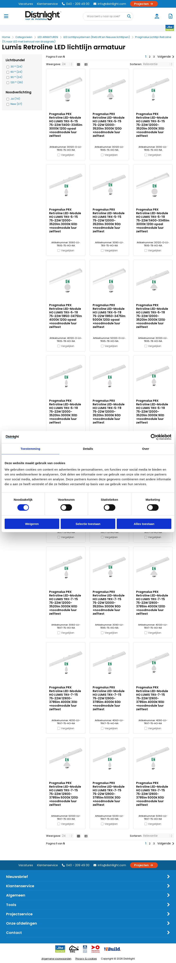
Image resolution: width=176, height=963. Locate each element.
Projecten (144, 4)
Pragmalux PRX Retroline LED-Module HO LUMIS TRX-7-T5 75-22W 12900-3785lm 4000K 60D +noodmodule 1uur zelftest (109, 698)
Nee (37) (16, 104)
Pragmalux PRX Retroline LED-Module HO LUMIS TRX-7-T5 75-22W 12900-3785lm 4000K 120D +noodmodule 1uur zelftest (152, 603)
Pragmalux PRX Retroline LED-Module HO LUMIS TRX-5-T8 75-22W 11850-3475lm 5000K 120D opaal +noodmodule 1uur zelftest (109, 316)
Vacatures (25, 4)
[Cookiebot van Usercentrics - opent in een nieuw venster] (153, 437)
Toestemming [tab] (30, 448)
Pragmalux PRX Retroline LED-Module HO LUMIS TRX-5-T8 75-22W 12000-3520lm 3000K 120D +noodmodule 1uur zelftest (152, 316)
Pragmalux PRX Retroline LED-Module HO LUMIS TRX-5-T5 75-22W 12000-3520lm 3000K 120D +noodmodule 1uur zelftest (109, 125)
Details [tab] (88, 448)
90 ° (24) (16, 77)
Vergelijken (67, 155)
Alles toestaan (144, 523)
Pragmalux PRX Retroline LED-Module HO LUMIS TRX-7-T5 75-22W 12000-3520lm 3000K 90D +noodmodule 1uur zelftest (109, 603)
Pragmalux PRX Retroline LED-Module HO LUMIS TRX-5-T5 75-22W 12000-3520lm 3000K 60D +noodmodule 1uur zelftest (65, 220)
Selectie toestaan (88, 523)
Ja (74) (15, 99)
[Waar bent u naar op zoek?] (129, 16)
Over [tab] (145, 448)
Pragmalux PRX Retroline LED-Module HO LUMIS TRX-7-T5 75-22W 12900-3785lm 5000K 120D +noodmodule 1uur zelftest (65, 794)
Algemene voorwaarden (56, 958)
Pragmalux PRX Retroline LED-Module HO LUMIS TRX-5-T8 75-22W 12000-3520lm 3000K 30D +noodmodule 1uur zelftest (65, 412)
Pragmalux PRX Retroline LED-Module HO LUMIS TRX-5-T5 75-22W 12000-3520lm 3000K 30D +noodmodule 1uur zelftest (152, 125)
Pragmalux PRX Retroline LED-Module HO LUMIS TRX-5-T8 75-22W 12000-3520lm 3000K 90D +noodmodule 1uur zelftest (152, 412)
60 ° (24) (16, 72)
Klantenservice (47, 4)
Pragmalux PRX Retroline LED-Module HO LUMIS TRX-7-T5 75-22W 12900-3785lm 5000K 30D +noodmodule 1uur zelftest (109, 794)
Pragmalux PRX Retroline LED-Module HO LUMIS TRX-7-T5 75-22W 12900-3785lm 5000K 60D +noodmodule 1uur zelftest (152, 794)
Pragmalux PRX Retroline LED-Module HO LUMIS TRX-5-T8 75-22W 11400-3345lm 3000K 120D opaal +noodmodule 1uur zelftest (152, 220)
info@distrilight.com (109, 4)
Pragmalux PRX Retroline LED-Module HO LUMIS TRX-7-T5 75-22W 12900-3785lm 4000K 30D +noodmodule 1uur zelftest (65, 698)
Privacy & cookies (86, 958)
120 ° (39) (17, 82)
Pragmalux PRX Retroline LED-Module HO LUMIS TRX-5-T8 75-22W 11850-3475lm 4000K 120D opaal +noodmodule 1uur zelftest (65, 316)
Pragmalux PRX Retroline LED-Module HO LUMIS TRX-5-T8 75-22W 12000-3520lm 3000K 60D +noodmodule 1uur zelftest (109, 412)
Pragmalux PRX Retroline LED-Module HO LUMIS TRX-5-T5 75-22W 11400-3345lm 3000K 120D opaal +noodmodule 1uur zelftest (65, 125)
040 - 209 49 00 (75, 4)
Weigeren (32, 523)
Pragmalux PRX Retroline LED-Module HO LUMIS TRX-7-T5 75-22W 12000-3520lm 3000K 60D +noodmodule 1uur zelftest (65, 603)
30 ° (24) (16, 66)
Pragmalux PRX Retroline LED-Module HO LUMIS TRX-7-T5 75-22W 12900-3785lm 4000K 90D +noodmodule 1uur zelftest (152, 698)
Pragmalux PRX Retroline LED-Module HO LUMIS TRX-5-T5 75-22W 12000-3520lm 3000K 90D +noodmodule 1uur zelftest (109, 220)
